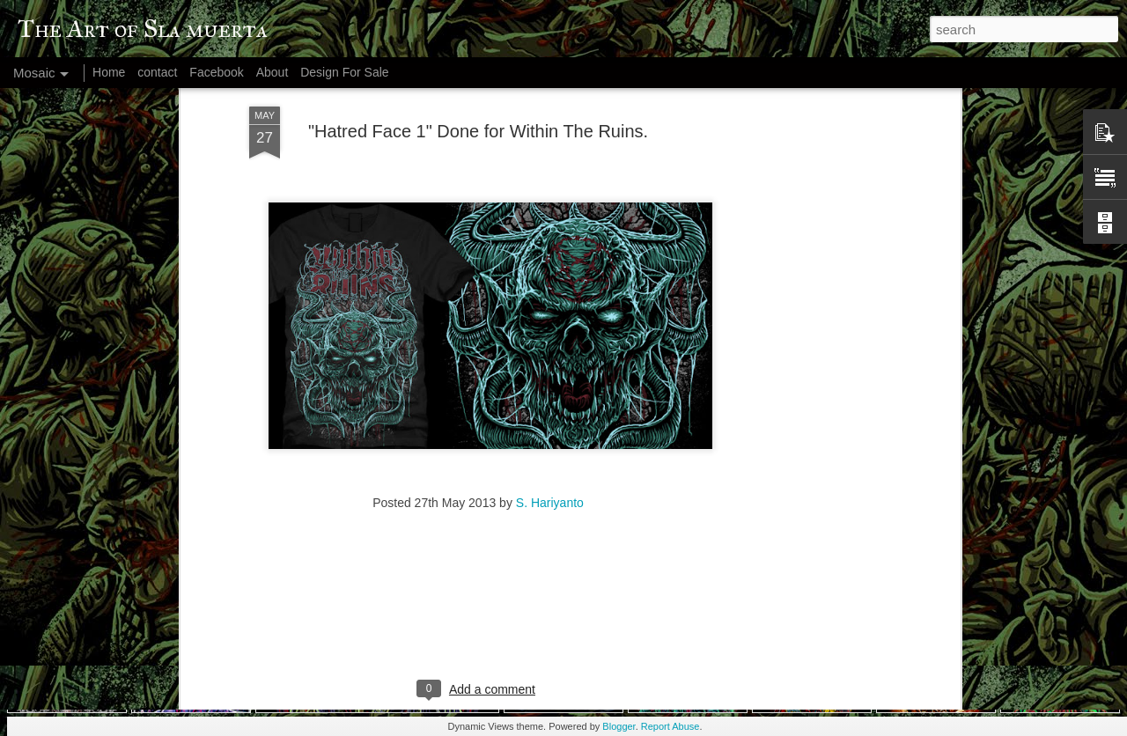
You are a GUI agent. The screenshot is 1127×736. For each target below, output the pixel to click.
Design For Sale (344, 72)
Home (108, 72)
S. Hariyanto (550, 397)
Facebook (216, 72)
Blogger (618, 726)
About (272, 72)
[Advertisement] (804, 269)
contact (157, 72)
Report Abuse (670, 726)
